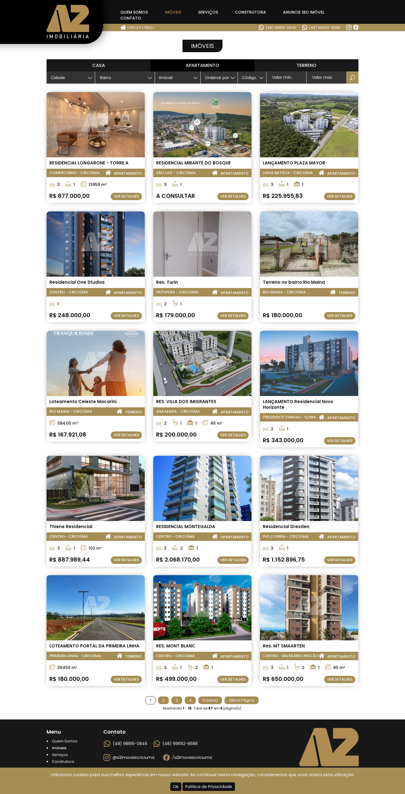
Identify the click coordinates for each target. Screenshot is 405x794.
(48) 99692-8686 (324, 27)
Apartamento (202, 65)
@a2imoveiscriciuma (133, 757)
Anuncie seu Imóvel (303, 12)
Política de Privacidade (208, 786)
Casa (98, 65)
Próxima (210, 700)
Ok (176, 786)
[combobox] (125, 77)
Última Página (241, 700)
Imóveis (173, 12)
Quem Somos (134, 12)
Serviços (208, 12)
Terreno (306, 65)
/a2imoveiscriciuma (192, 757)
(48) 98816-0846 (280, 27)
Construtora (250, 12)
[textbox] (127, 78)
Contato (130, 18)
